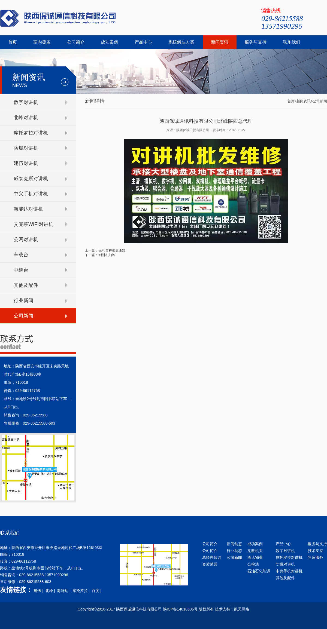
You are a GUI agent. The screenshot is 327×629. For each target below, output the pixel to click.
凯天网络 (241, 609)
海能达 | (64, 590)
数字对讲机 (26, 102)
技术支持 (315, 550)
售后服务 (315, 557)
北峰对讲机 (26, 117)
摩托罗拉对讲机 (31, 133)
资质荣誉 (209, 564)
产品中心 (143, 42)
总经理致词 (211, 557)
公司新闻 (23, 315)
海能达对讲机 (28, 209)
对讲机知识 (107, 255)
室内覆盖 (42, 42)
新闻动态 (234, 544)
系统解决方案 (181, 42)
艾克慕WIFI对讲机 (33, 224)
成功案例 (109, 42)
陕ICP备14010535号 (180, 609)
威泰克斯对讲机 (31, 178)
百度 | (97, 590)
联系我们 (291, 42)
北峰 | (50, 590)
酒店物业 (255, 557)
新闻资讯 (219, 42)
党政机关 (255, 550)
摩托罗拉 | (81, 590)
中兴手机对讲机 (31, 194)
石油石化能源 (258, 571)
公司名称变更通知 (112, 250)
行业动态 (234, 550)
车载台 (21, 254)
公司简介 (75, 42)
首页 (12, 42)
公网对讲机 (26, 239)
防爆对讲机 (26, 148)
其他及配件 (26, 285)
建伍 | (39, 590)
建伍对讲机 (26, 163)
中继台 (21, 270)
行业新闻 (23, 300)
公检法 (253, 564)
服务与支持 (256, 42)
